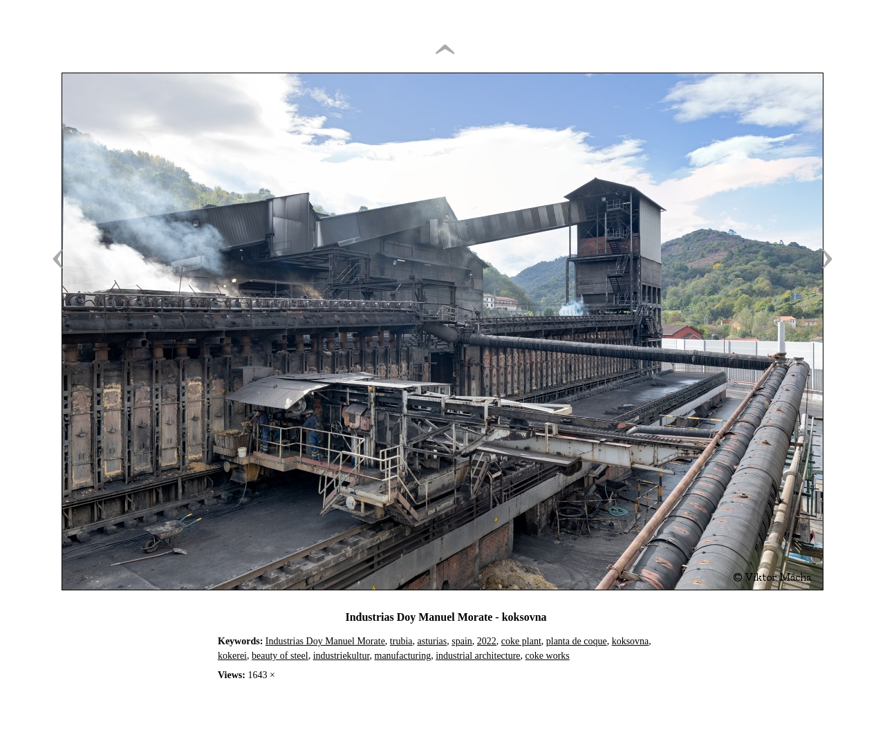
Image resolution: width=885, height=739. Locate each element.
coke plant (521, 641)
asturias (432, 641)
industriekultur (341, 656)
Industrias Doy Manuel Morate (325, 641)
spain (461, 641)
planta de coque (576, 641)
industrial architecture (478, 656)
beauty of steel (280, 656)
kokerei (232, 656)
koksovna (630, 641)
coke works (547, 656)
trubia (401, 641)
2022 (486, 641)
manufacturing (403, 656)
